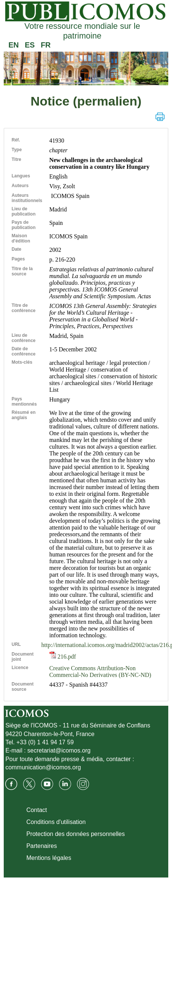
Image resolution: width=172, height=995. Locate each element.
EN (13, 45)
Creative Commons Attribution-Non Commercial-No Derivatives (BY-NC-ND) (100, 671)
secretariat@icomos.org (58, 750)
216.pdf (62, 656)
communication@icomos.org (43, 767)
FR (46, 45)
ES (30, 45)
